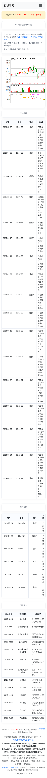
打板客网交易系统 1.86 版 (23, 740)
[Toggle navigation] (40, 5)
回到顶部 (41, 729)
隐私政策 (14, 767)
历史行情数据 (22, 37)
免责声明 (5, 767)
